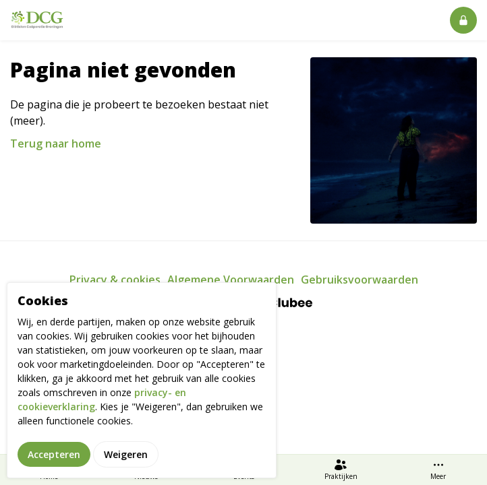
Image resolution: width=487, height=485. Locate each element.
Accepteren (54, 463)
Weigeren (126, 463)
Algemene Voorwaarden (230, 279)
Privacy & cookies (115, 279)
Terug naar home (55, 143)
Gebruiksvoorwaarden (359, 279)
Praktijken (340, 469)
